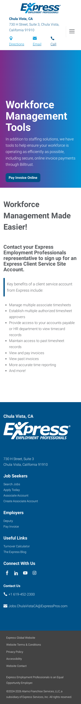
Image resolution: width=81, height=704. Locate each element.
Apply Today (11, 490)
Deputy (8, 521)
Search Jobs (11, 484)
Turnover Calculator (16, 546)
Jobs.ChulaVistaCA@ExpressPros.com (37, 606)
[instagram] (34, 573)
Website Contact (16, 666)
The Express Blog (14, 552)
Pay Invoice (11, 526)
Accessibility (14, 658)
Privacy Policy (14, 651)
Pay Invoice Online (23, 178)
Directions (16, 44)
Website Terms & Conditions (23, 644)
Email (37, 44)
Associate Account (16, 495)
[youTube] (25, 573)
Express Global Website (20, 637)
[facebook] (7, 573)
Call (53, 44)
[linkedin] (16, 573)
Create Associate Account (20, 501)
